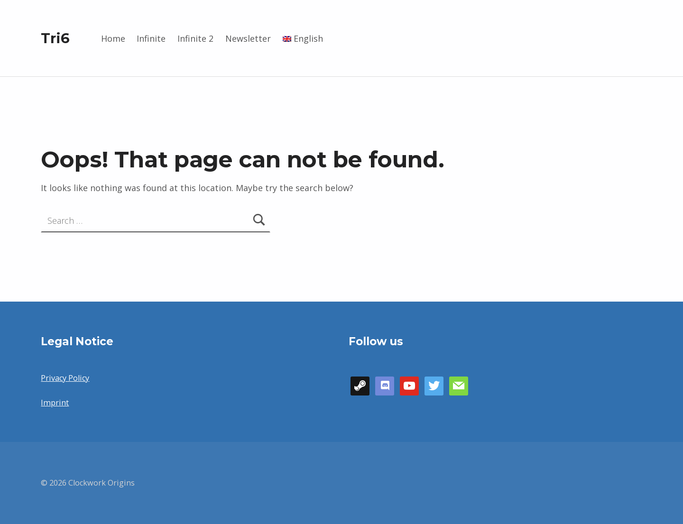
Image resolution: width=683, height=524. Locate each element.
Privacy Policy (65, 378)
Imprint (55, 402)
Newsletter (248, 38)
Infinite (151, 38)
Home (113, 38)
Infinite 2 (195, 38)
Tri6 (55, 38)
